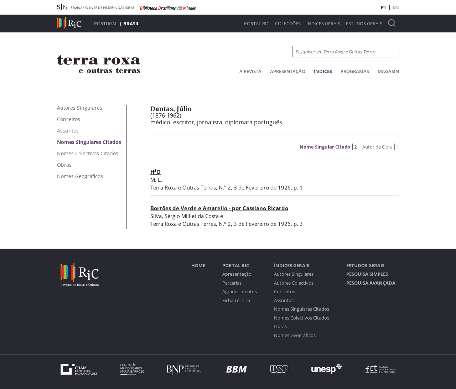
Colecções (288, 23)
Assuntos (284, 300)
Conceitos (284, 291)
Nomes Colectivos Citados (301, 318)
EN (396, 7)
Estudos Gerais (364, 23)
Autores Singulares (294, 274)
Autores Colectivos (294, 283)
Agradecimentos (239, 291)
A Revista (250, 71)
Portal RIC (256, 23)
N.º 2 (225, 187)
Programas (355, 71)
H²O (155, 171)
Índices (323, 71)
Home (198, 265)
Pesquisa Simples (367, 274)
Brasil (131, 23)
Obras (280, 326)
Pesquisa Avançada (370, 283)
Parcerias (232, 283)
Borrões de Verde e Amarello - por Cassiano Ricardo (219, 208)
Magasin (388, 71)
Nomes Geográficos (295, 335)
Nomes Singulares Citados (301, 309)
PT (384, 7)
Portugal (106, 23)
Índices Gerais (323, 23)
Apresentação (287, 71)
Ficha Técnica (236, 300)
